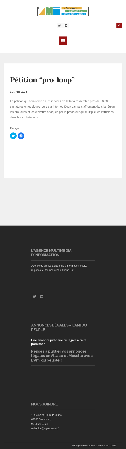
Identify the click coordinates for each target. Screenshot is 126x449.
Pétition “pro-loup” (42, 80)
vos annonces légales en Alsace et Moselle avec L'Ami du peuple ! (62, 355)
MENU (63, 40)
